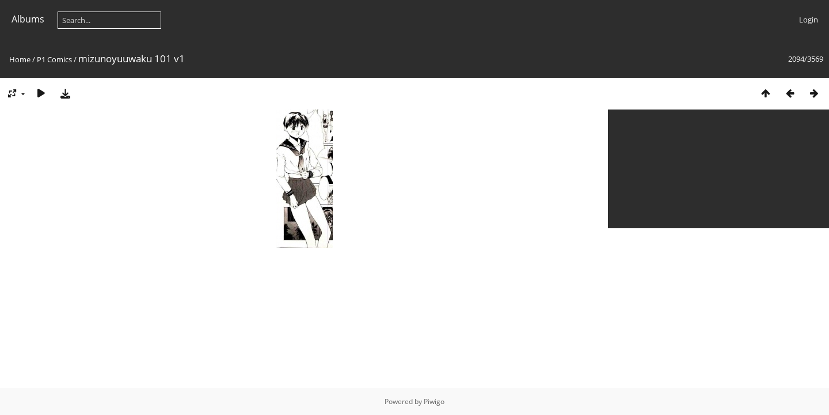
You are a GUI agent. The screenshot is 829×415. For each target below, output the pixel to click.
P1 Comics (54, 59)
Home (20, 59)
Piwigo (434, 401)
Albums (28, 19)
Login (808, 19)
